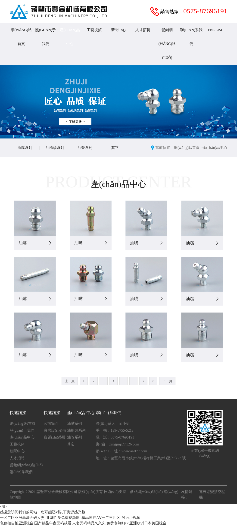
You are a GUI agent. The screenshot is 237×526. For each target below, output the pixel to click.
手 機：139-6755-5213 (115, 430)
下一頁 (167, 381)
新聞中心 (118, 30)
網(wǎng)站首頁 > (188, 148)
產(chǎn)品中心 (70, 37)
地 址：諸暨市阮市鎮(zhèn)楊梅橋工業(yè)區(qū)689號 (141, 458)
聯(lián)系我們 (191, 37)
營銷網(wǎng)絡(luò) (167, 44)
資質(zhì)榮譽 (54, 437)
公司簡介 (51, 423)
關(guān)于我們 (45, 37)
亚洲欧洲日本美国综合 (147, 523)
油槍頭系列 (55, 148)
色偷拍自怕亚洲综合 (16, 523)
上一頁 (70, 381)
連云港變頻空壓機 (212, 494)
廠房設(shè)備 (55, 430)
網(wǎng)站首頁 (21, 37)
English (216, 30)
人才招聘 (142, 30)
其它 (115, 148)
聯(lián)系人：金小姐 (113, 423)
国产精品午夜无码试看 (52, 523)
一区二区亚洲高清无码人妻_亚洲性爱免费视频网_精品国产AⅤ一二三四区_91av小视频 (70, 518)
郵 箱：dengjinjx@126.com (117, 444)
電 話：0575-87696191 (115, 437)
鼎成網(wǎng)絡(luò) (146, 492)
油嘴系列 (24, 148)
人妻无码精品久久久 (89, 523)
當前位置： (164, 148)
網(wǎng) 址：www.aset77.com (121, 451)
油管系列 (85, 148)
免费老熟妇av (117, 523)
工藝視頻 (94, 30)
